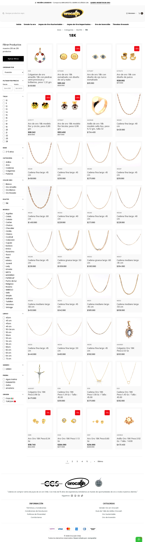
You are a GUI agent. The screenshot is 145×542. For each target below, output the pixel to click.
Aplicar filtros (13, 59)
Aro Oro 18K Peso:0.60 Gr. (98, 445)
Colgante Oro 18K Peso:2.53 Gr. (125, 354)
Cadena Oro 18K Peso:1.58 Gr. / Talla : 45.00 (97, 400)
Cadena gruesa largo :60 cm (99, 266)
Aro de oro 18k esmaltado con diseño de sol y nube (68, 77)
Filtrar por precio (13, 81)
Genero (13, 365)
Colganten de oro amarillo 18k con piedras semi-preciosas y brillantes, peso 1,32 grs (40, 78)
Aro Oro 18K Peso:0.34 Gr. (39, 445)
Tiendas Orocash (121, 24)
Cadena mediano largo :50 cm (128, 310)
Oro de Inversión (102, 24)
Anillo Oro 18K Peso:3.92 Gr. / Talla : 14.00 (129, 445)
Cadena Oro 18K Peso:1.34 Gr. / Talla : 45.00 (67, 400)
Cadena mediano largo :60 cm (39, 310)
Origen (13, 394)
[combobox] (19, 13)
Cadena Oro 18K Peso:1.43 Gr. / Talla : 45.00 (127, 400)
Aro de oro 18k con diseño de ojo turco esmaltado (96, 77)
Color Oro (13, 180)
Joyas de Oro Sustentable (51, 24)
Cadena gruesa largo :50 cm (69, 266)
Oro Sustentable (109, 514)
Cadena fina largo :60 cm (38, 222)
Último (100, 461)
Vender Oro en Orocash (109, 508)
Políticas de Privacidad (36, 514)
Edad (13, 148)
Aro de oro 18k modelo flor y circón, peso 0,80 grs (39, 131)
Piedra (13, 375)
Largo (13, 314)
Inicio (18, 24)
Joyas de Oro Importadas (79, 24)
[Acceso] (131, 13)
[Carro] (141, 13)
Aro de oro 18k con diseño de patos (126, 75)
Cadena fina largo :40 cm (127, 129)
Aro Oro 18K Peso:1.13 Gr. (69, 445)
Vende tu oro (30, 24)
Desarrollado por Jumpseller (84, 538)
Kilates (13, 199)
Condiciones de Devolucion (36, 511)
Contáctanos (36, 517)
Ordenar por (8, 67)
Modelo (13, 210)
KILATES (79, 30)
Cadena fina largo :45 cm (38, 178)
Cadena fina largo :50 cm (68, 354)
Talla (13, 96)
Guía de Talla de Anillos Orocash (109, 511)
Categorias (68, 30)
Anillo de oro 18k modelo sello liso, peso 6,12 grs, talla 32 (98, 131)
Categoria (13, 158)
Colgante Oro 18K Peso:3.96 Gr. (36, 398)
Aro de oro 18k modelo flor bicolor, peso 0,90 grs (69, 131)
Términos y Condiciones (36, 508)
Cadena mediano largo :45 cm (128, 266)
